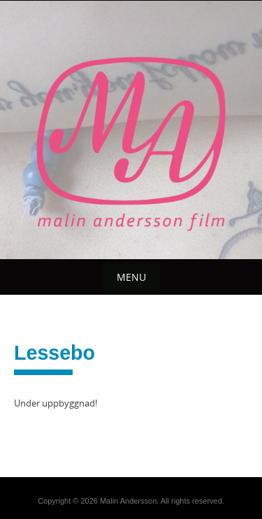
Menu (131, 277)
